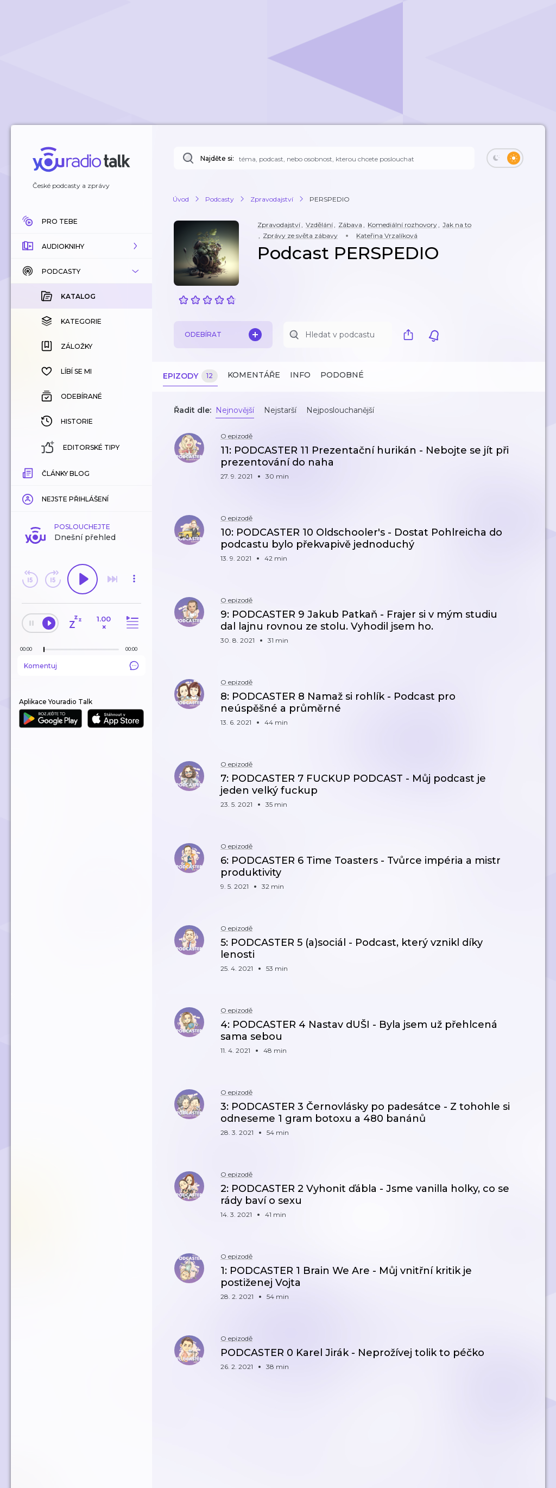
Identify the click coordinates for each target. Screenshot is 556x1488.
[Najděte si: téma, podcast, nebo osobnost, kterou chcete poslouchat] (324, 158)
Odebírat (223, 334)
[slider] (44, 472)
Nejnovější (235, 410)
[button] (81, 246)
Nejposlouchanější (340, 410)
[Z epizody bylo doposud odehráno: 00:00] (28, 472)
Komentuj (81, 488)
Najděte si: (217, 158)
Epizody (190, 376)
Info (300, 375)
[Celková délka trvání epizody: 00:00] (134, 472)
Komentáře (254, 375)
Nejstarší (280, 410)
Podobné (342, 375)
